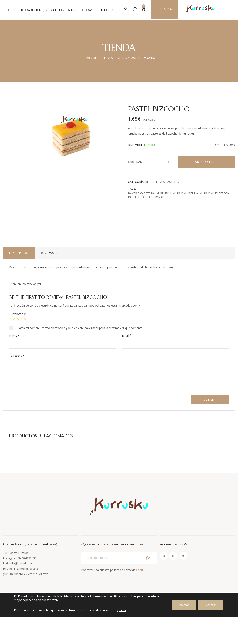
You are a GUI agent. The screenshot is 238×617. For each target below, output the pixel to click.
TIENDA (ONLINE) (28, 10)
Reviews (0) (52, 253)
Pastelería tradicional (146, 197)
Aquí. (141, 570)
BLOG (69, 10)
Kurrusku (163, 193)
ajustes (122, 610)
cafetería (147, 193)
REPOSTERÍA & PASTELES (110, 58)
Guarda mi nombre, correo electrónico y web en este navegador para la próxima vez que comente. (79, 328)
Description (19, 253)
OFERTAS (54, 10)
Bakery (133, 193)
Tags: (132, 188)
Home (87, 58)
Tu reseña (16, 355)
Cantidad (135, 162)
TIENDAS (83, 10)
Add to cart (206, 162)
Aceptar (181, 605)
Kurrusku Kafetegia (215, 193)
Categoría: (136, 182)
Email (126, 335)
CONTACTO (103, 10)
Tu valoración (18, 314)
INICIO (7, 10)
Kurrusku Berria (185, 193)
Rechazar (209, 605)
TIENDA (163, 10)
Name (14, 335)
